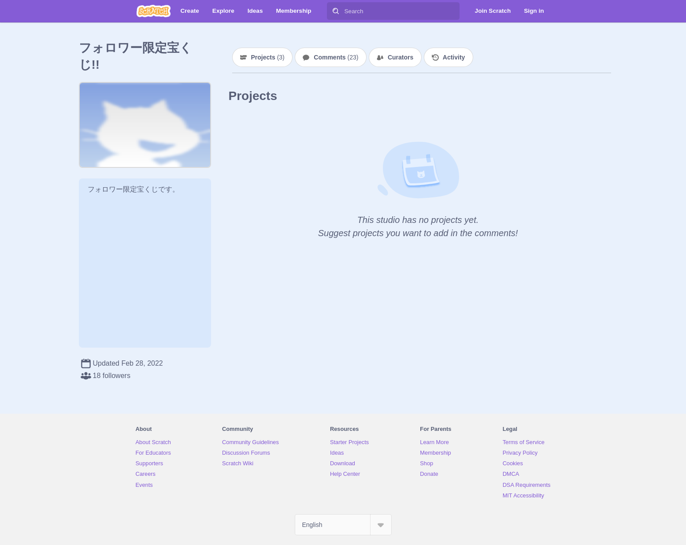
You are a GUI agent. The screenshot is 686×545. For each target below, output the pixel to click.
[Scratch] (153, 11)
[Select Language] (343, 524)
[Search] (336, 11)
